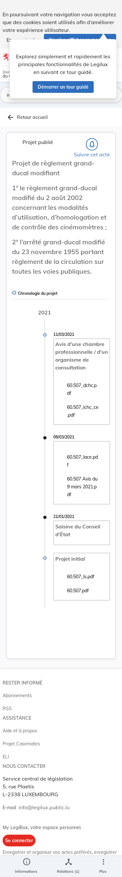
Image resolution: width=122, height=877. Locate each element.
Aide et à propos (20, 731)
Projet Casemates (21, 744)
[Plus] (103, 866)
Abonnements (17, 695)
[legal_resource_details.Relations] (68, 866)
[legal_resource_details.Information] (26, 866)
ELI (6, 757)
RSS (7, 709)
